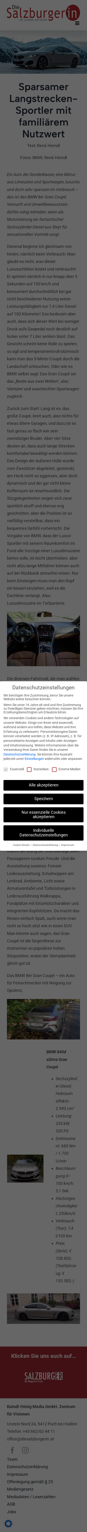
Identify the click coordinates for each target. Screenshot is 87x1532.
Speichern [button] (43, 796)
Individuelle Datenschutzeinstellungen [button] (43, 830)
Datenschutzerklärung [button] (46, 842)
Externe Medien (66, 766)
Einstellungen (34, 756)
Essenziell (13, 766)
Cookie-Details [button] (21, 842)
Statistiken (38, 766)
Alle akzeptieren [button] (43, 782)
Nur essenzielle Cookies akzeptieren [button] (44, 812)
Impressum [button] (67, 842)
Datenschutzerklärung (19, 751)
